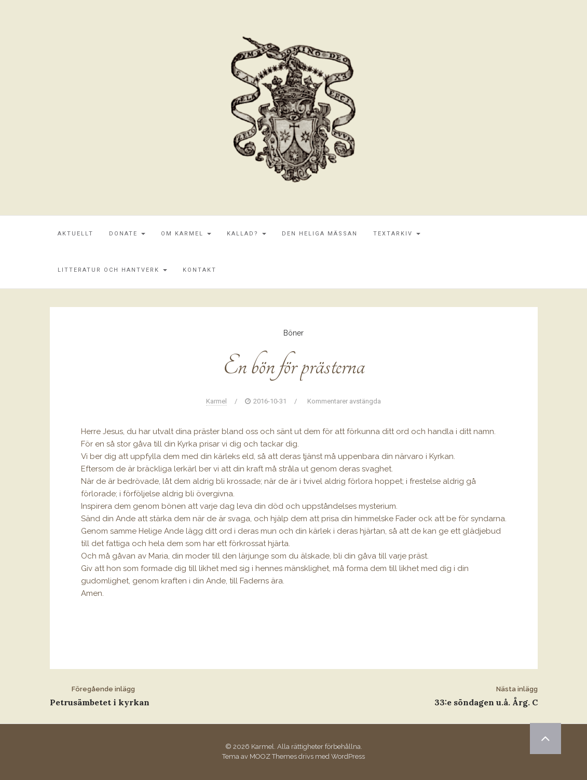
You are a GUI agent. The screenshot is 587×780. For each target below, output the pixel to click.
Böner (293, 333)
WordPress (348, 756)
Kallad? (246, 233)
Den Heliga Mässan (320, 233)
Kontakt (199, 270)
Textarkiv (396, 233)
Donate (127, 233)
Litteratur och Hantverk (112, 270)
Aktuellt (75, 233)
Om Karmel (186, 233)
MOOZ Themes (273, 756)
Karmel (216, 401)
